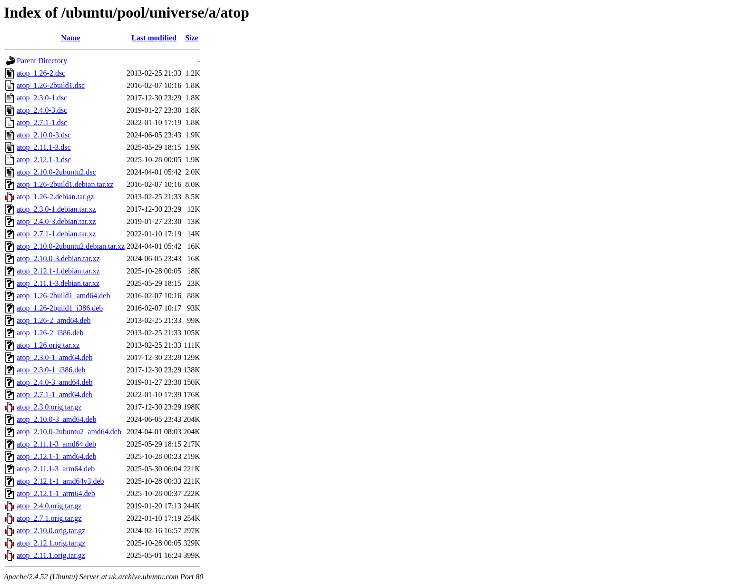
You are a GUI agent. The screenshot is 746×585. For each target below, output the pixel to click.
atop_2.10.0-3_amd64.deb (57, 419)
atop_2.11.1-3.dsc (44, 147)
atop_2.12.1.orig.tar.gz (51, 543)
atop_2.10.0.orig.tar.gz (51, 530)
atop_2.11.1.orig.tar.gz (51, 555)
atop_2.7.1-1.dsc (42, 122)
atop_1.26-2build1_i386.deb (60, 308)
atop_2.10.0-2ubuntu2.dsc (56, 172)
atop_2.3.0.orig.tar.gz (49, 407)
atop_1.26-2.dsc (41, 73)
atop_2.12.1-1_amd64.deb (57, 456)
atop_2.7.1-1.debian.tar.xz (56, 234)
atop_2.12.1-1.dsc (44, 160)
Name (70, 38)
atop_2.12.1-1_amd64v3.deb (60, 481)
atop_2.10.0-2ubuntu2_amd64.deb (69, 432)
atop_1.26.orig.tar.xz (48, 345)
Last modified (154, 38)
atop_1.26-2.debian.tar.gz (55, 197)
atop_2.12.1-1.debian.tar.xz (58, 271)
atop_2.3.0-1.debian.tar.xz (56, 209)
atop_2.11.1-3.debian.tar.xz (58, 283)
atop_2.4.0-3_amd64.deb (55, 382)
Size (191, 38)
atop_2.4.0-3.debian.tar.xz (56, 221)
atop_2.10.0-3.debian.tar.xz (58, 258)
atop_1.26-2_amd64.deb (54, 320)
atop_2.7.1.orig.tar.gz (49, 518)
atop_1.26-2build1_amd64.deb (63, 296)
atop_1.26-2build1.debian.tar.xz (65, 184)
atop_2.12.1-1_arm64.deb (56, 493)
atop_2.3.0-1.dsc (42, 98)
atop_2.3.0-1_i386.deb (51, 370)
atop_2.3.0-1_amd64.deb (55, 357)
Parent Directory (42, 61)
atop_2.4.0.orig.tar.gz (49, 506)
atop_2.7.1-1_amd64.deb (55, 394)
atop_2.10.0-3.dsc (44, 135)
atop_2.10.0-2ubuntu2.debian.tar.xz (71, 246)
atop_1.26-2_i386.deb (50, 333)
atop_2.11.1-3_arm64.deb (56, 469)
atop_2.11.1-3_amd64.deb (56, 444)
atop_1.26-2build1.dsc (51, 85)
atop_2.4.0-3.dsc (42, 110)
